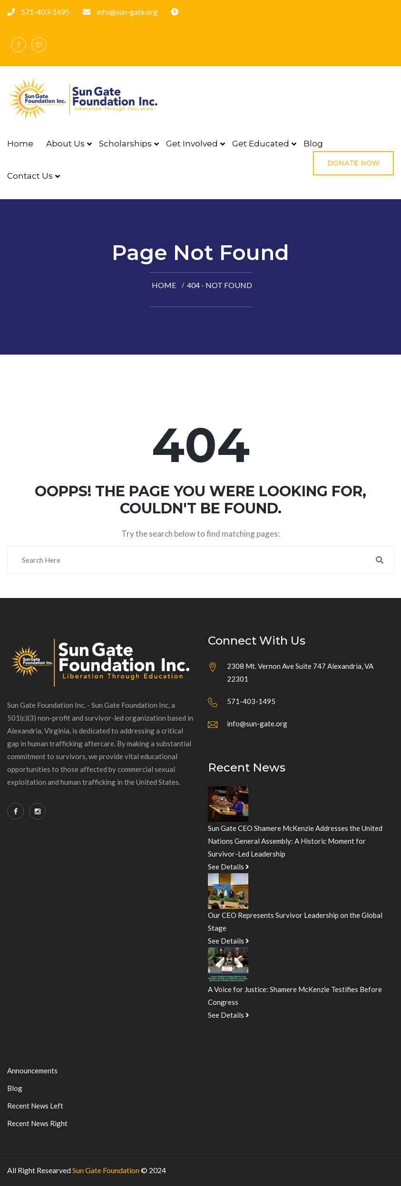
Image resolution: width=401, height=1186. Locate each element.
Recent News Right (37, 1123)
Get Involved (192, 143)
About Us (65, 143)
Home (20, 143)
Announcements (32, 1070)
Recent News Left (35, 1105)
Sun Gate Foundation (105, 1170)
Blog (313, 143)
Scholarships (125, 143)
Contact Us (30, 176)
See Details (228, 866)
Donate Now (353, 163)
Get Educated (260, 143)
